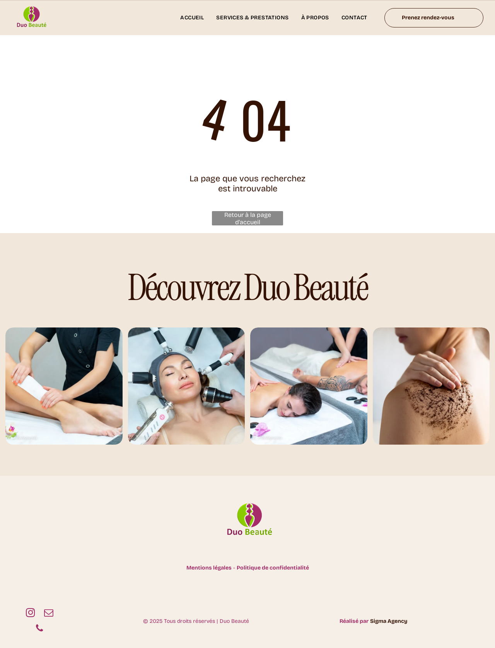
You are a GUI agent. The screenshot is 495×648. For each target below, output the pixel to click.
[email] (48, 613)
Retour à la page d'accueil (247, 218)
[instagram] (30, 613)
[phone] (39, 629)
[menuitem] (192, 17)
